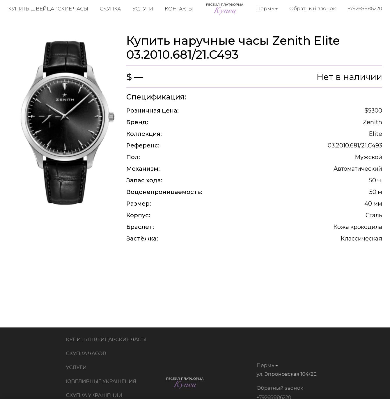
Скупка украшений (95, 395)
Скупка (110, 9)
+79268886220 (365, 8)
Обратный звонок (312, 8)
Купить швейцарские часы (48, 9)
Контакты (179, 9)
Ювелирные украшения (102, 381)
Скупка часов (87, 353)
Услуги (142, 9)
